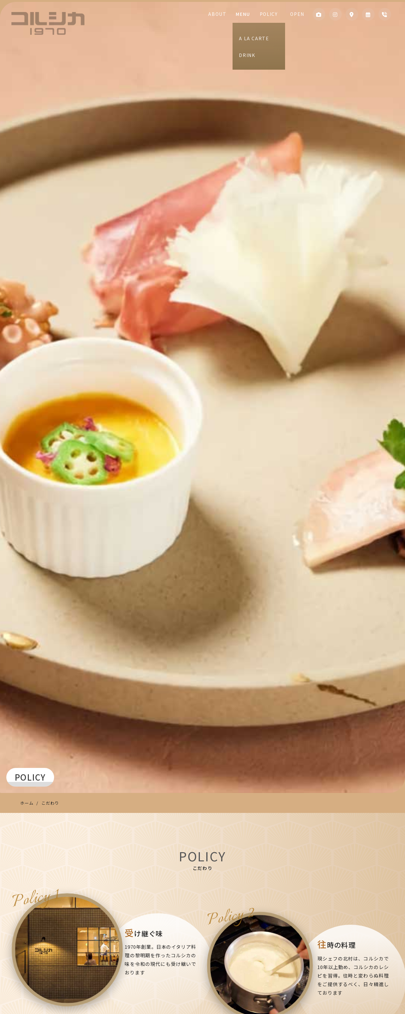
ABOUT (228, 14)
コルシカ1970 (48, 23)
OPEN (295, 14)
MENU (250, 14)
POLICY (273, 14)
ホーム (26, 803)
